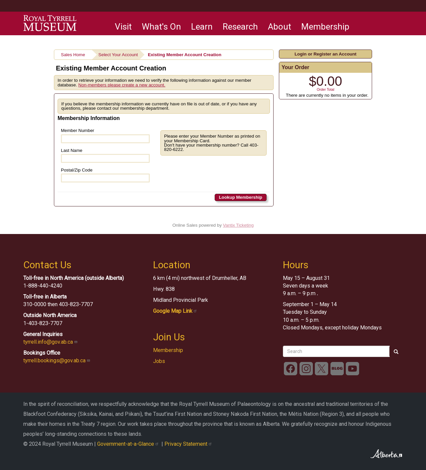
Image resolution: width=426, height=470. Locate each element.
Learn (202, 27)
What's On (161, 27)
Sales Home (73, 54)
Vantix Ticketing (238, 225)
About (279, 27)
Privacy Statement (188, 444)
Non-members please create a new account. (121, 84)
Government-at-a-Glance (129, 444)
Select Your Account (118, 54)
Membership (325, 27)
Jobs (159, 361)
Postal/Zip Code (105, 175)
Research (240, 27)
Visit (123, 27)
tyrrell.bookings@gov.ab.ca (57, 360)
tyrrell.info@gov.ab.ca (51, 342)
